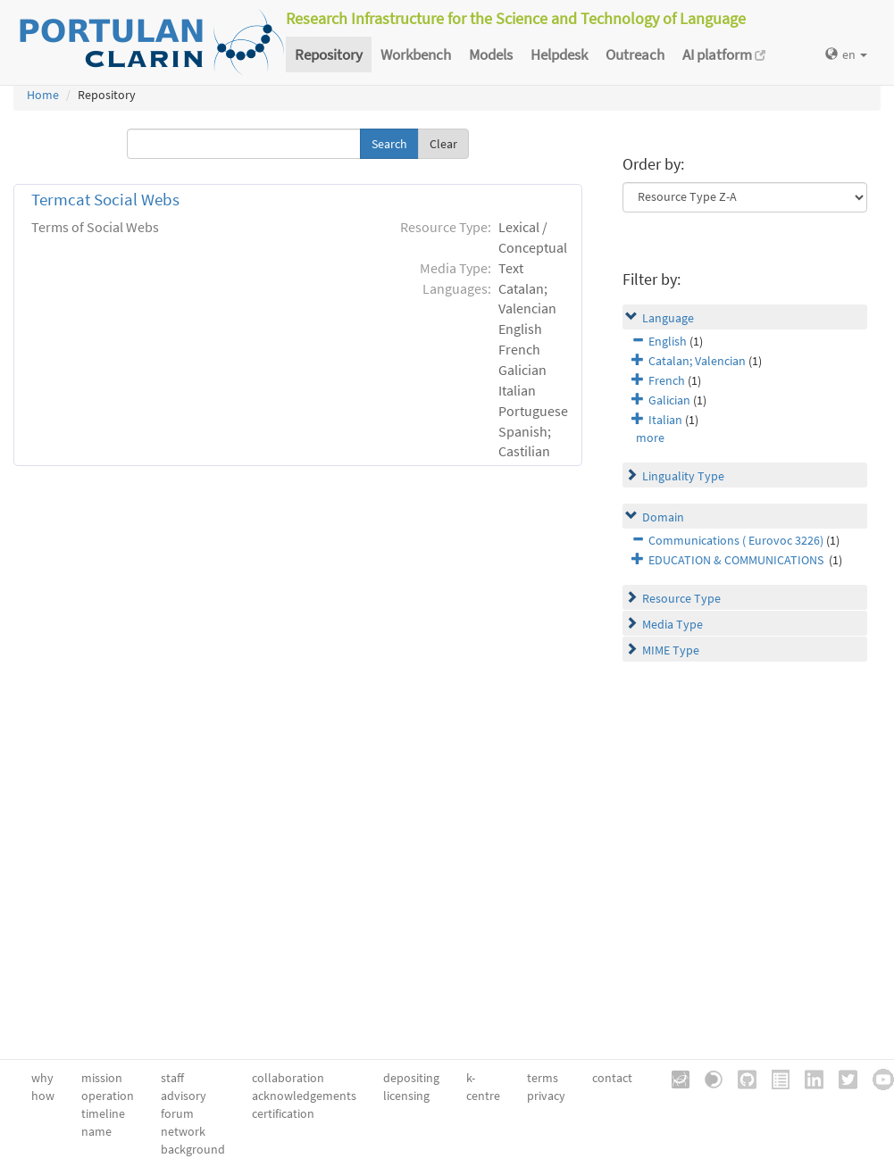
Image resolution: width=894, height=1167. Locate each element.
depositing (411, 1078)
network (183, 1131)
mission (101, 1078)
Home (43, 95)
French (666, 380)
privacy (546, 1096)
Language (668, 318)
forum (177, 1113)
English (667, 341)
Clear (443, 144)
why (42, 1078)
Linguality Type (683, 476)
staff (172, 1078)
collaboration (288, 1078)
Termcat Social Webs (105, 199)
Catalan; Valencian (697, 361)
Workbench (415, 54)
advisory (183, 1096)
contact (612, 1078)
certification (283, 1113)
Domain (663, 517)
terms (542, 1078)
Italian (665, 420)
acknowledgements (304, 1096)
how (42, 1096)
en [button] (846, 54)
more (650, 437)
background (193, 1149)
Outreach (635, 54)
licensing (406, 1096)
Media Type (672, 624)
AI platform (723, 54)
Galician (669, 400)
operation (107, 1096)
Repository (329, 54)
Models (491, 54)
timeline (103, 1113)
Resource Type (681, 598)
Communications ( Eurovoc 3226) (735, 540)
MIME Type (670, 650)
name (96, 1131)
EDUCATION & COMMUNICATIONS (737, 560)
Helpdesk (559, 54)
